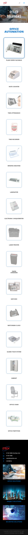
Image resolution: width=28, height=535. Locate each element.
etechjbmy (9, 461)
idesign (22, 533)
